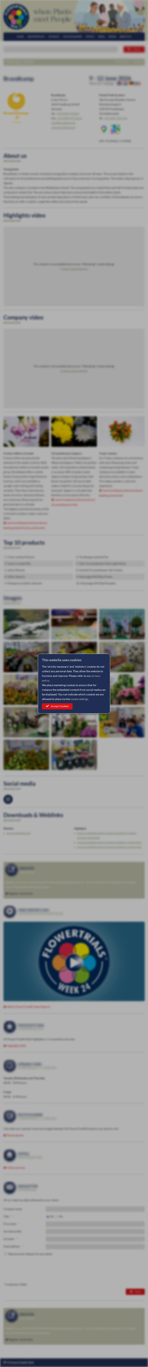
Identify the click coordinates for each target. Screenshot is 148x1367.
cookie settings (79, 699)
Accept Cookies (60, 706)
